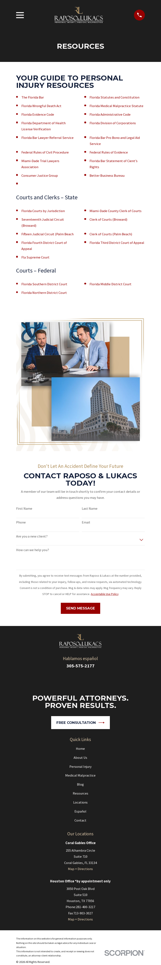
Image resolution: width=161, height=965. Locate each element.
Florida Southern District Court (44, 284)
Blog (80, 784)
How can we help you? (32, 550)
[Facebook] (86, 679)
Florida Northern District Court (44, 293)
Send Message (80, 608)
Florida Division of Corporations (113, 123)
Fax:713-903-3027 (80, 913)
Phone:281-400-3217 (80, 907)
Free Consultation (80, 723)
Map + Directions (80, 869)
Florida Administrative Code (110, 114)
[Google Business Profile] (75, 679)
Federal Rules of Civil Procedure (45, 152)
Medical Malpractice (80, 775)
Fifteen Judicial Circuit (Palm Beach (47, 234)
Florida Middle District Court (110, 284)
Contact (80, 820)
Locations (80, 802)
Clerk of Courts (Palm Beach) (111, 234)
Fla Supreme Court (35, 257)
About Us (80, 757)
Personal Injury (80, 766)
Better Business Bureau (107, 175)
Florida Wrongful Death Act (41, 106)
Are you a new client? (32, 536)
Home (80, 748)
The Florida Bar (32, 97)
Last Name (89, 509)
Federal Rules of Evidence (109, 152)
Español (80, 811)
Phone (21, 522)
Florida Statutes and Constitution (114, 97)
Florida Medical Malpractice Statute (116, 106)
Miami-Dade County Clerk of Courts (116, 211)
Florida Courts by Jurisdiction (43, 211)
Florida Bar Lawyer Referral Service (47, 138)
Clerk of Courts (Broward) (108, 219)
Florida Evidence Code (37, 114)
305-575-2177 (80, 666)
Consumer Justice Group (39, 175)
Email (86, 522)
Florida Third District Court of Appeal (117, 243)
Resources (80, 793)
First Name (24, 509)
